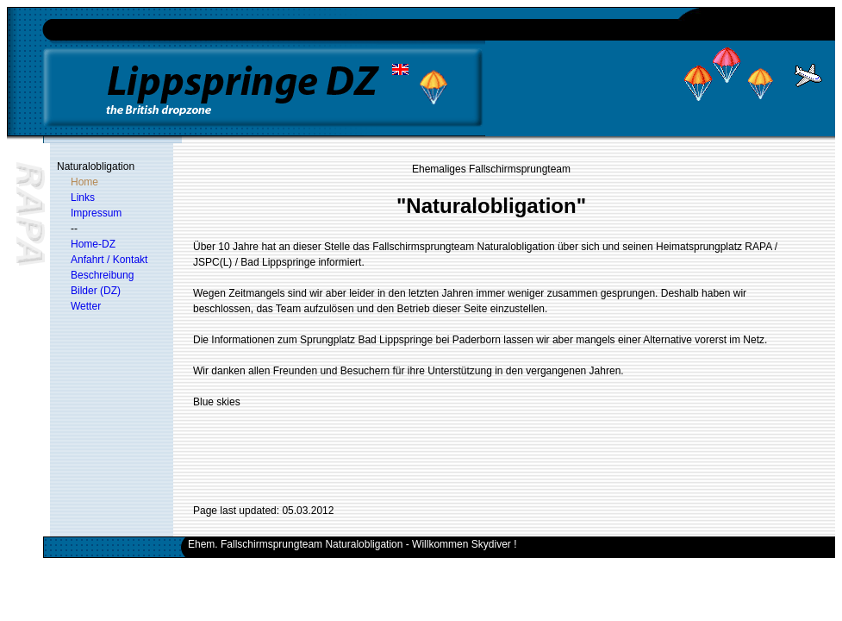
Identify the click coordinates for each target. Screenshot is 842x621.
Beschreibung (102, 275)
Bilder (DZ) (96, 291)
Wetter (86, 306)
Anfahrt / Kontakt (109, 260)
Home (84, 182)
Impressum (96, 213)
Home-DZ (93, 244)
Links (83, 197)
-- (74, 229)
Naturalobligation (95, 166)
